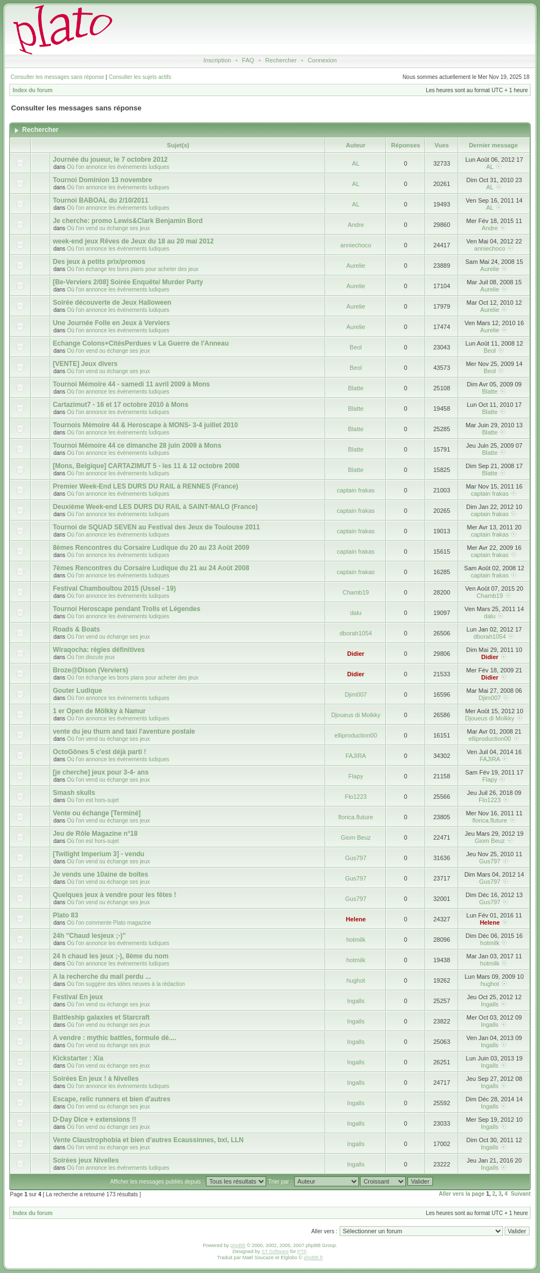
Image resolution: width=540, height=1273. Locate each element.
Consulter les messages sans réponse (57, 77)
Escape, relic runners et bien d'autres (112, 1099)
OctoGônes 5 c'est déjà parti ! (99, 752)
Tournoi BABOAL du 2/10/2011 (101, 200)
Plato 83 (65, 915)
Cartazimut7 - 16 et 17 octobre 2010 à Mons (120, 405)
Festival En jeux (78, 997)
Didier (355, 653)
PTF (301, 1251)
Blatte (355, 388)
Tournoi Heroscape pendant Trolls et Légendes (126, 609)
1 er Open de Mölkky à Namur (99, 711)
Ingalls (355, 1001)
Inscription (217, 60)
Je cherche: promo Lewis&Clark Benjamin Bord (128, 221)
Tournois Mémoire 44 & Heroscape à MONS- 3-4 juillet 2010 (145, 425)
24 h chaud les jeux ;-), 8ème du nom (110, 956)
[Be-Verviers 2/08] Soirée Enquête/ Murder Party (128, 282)
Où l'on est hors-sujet (93, 800)
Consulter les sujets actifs (140, 77)
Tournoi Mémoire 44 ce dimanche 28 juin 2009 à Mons (137, 445)
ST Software (275, 1251)
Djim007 (356, 694)
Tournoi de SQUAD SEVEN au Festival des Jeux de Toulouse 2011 (156, 527)
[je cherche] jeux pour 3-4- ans (101, 772)
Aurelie (355, 265)
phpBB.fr (313, 1257)
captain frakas (355, 490)
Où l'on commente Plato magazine (109, 923)
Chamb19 (355, 592)
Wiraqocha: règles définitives (99, 650)
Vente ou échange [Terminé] (97, 813)
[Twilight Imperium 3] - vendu (99, 854)
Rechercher (281, 60)
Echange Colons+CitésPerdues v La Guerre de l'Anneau (141, 343)
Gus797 (356, 858)
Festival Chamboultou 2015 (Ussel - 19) (114, 588)
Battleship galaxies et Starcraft (101, 1017)
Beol (356, 347)
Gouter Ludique (77, 690)
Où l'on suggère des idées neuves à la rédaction (126, 984)
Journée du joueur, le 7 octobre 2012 (110, 159)
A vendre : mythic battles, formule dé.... (115, 1038)
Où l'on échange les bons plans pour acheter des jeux (132, 269)
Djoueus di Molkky (355, 715)
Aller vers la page (462, 1194)
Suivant (521, 1194)
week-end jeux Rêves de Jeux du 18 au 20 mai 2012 (133, 241)
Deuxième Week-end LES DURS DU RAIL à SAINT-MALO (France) (155, 507)
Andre (356, 224)
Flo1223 (356, 796)
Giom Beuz (355, 837)
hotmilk (356, 939)
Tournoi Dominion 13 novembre (102, 180)
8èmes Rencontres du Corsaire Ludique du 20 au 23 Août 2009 (151, 547)
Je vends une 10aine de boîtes (101, 874)
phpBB (237, 1245)
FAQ (248, 60)
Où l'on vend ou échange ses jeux (108, 228)
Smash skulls (74, 793)
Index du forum (32, 90)
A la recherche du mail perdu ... (102, 976)
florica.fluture (355, 817)
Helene (356, 919)
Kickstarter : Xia (78, 1058)
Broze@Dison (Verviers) (90, 670)
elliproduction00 (356, 735)
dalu (356, 612)
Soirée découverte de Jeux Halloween (112, 302)
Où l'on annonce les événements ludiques (118, 167)
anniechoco (355, 245)
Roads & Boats (76, 629)
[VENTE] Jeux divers (85, 364)
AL (355, 163)
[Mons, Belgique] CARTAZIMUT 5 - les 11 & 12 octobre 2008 (146, 466)
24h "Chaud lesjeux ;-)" (89, 936)
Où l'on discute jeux (91, 657)
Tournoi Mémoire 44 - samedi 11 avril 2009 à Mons (131, 384)
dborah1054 (356, 633)
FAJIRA (356, 755)
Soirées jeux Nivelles (86, 1160)
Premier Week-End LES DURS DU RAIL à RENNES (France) (146, 486)
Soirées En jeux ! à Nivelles (96, 1079)
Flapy (355, 776)
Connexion (322, 60)
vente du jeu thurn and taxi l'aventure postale (124, 731)
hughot (355, 980)
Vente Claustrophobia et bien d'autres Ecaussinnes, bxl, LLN (148, 1140)
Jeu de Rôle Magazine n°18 (95, 833)
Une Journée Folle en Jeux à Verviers (111, 323)
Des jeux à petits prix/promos (99, 262)
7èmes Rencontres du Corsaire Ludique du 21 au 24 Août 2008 (151, 568)
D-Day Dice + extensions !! (94, 1119)
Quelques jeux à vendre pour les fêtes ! (114, 895)
